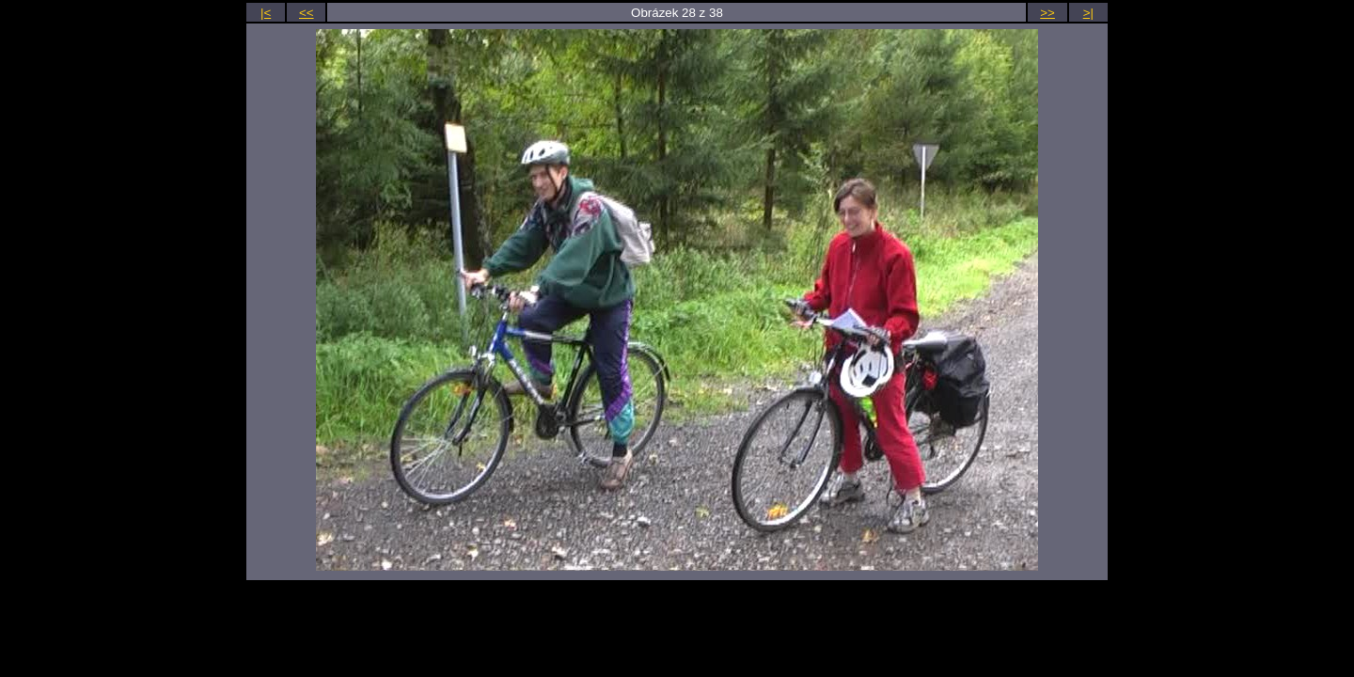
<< (306, 13)
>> (1047, 13)
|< (265, 13)
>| (1088, 13)
